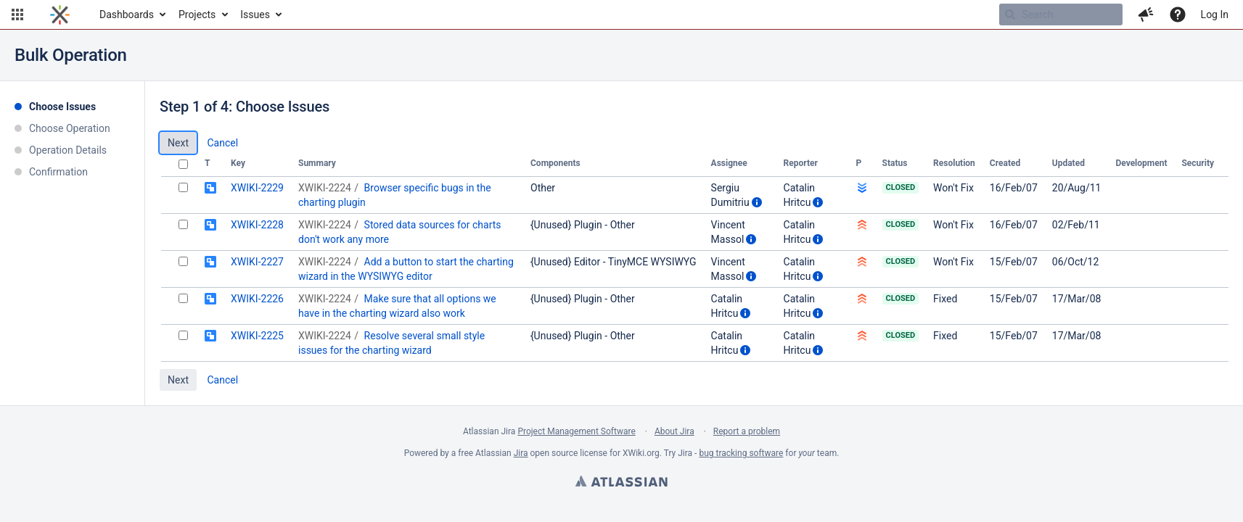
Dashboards (126, 14)
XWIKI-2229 (257, 188)
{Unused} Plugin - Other (582, 225)
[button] (17, 14)
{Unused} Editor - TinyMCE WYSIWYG (613, 262)
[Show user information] (757, 202)
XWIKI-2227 (257, 262)
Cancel (222, 143)
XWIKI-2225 (257, 335)
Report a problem (746, 431)
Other (542, 188)
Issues (255, 14)
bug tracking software (741, 453)
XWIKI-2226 (257, 298)
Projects (197, 14)
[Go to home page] (60, 14)
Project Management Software (576, 431)
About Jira (674, 431)
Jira (521, 453)
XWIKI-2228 (257, 225)
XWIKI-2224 (324, 188)
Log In (1214, 14)
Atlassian (621, 483)
